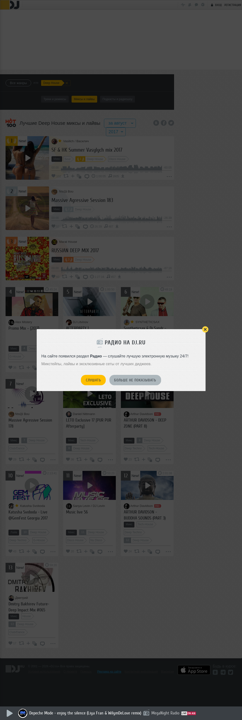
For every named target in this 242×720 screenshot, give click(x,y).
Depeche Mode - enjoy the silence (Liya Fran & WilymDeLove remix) (85, 713)
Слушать (93, 380)
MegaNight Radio (166, 713)
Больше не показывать (135, 380)
